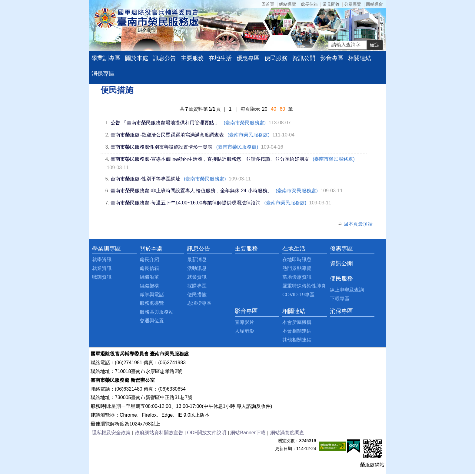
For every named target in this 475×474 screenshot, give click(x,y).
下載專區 (339, 298)
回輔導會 (374, 4)
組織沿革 (149, 277)
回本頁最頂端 (358, 224)
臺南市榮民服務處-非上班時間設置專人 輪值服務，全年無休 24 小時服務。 (191, 190)
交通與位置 (152, 320)
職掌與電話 (152, 294)
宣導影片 (244, 322)
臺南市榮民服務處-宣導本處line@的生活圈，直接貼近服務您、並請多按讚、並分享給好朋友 (210, 159)
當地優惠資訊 (296, 277)
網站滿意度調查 (287, 432)
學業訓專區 (105, 58)
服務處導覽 (152, 303)
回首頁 (267, 4)
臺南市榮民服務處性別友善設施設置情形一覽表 (161, 147)
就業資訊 (101, 268)
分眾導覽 (352, 4)
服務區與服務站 (157, 311)
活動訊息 (197, 268)
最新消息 (197, 259)
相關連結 (359, 58)
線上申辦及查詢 (347, 289)
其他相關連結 (296, 339)
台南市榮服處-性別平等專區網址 (145, 178)
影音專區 (331, 58)
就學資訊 (101, 259)
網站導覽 (287, 4)
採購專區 (197, 285)
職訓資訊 (101, 277)
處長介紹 (149, 259)
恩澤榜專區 (199, 303)
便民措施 (197, 294)
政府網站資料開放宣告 (159, 432)
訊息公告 (164, 58)
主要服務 (192, 58)
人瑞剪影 (244, 331)
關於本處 (136, 58)
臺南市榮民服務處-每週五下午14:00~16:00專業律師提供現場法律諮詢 (186, 202)
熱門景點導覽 (296, 268)
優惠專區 (248, 58)
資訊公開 (303, 58)
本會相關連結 (296, 331)
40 (273, 109)
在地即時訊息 (296, 259)
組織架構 (149, 285)
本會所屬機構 (296, 322)
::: (93, 248)
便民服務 (275, 58)
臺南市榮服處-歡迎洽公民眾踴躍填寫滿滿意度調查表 (167, 134)
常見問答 (331, 4)
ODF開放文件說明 (207, 432)
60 (282, 109)
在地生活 (220, 58)
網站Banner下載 (247, 432)
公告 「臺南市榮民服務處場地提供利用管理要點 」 (165, 122)
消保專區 (103, 73)
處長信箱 (309, 4)
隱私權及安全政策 (111, 432)
